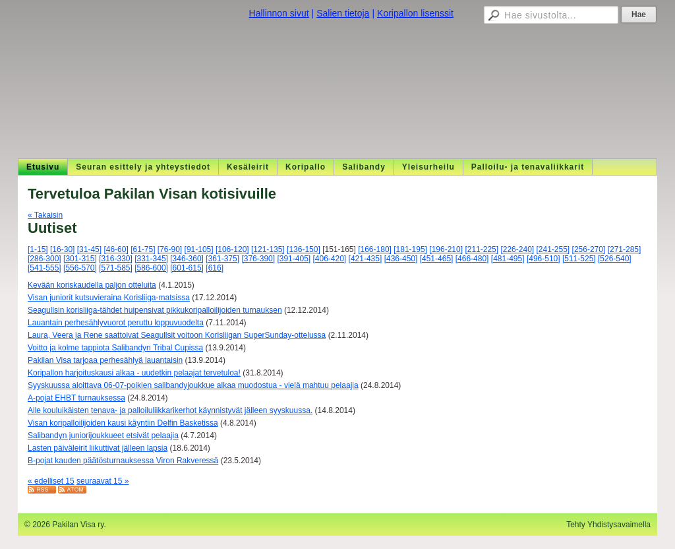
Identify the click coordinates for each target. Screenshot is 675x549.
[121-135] (268, 249)
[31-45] (89, 249)
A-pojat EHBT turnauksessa (76, 398)
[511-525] (579, 258)
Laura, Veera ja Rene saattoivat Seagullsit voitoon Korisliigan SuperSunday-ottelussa (177, 335)
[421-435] (365, 258)
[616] (214, 268)
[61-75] (143, 249)
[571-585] (115, 268)
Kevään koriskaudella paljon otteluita (92, 285)
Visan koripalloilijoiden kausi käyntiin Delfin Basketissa (123, 423)
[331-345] (151, 258)
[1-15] (38, 249)
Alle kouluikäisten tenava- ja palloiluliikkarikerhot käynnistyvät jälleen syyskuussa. (170, 410)
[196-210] (446, 249)
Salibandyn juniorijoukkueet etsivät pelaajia (103, 435)
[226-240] (517, 249)
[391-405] (293, 258)
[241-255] (553, 249)
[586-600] (151, 268)
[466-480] (472, 258)
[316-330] (115, 258)
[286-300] (44, 258)
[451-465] (437, 258)
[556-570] (80, 268)
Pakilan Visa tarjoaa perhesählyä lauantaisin (105, 360)
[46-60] (115, 249)
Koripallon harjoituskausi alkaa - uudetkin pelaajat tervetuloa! (134, 372)
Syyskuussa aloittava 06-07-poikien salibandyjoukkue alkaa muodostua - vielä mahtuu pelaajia (193, 385)
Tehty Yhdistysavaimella (608, 524)
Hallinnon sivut (279, 13)
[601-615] (187, 268)
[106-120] (232, 249)
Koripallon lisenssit (415, 13)
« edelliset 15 (51, 481)
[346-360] (187, 258)
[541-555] (44, 268)
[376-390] (258, 258)
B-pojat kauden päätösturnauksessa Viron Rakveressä (123, 460)
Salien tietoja (342, 13)
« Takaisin (45, 215)
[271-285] (624, 249)
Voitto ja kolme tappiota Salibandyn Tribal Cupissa (115, 347)
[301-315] (80, 258)
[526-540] (614, 258)
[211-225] (481, 249)
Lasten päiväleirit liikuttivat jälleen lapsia (97, 448)
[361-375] (222, 258)
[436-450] (401, 258)
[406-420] (330, 258)
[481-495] (508, 258)
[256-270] (589, 249)
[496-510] (543, 258)
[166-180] (375, 249)
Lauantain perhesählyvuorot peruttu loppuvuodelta (116, 322)
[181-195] (410, 249)
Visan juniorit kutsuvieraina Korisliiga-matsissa (109, 297)
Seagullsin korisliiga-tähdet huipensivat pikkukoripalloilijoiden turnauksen (155, 310)
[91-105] (199, 249)
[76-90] (170, 249)
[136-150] (303, 249)
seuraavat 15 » (102, 481)
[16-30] (62, 249)
